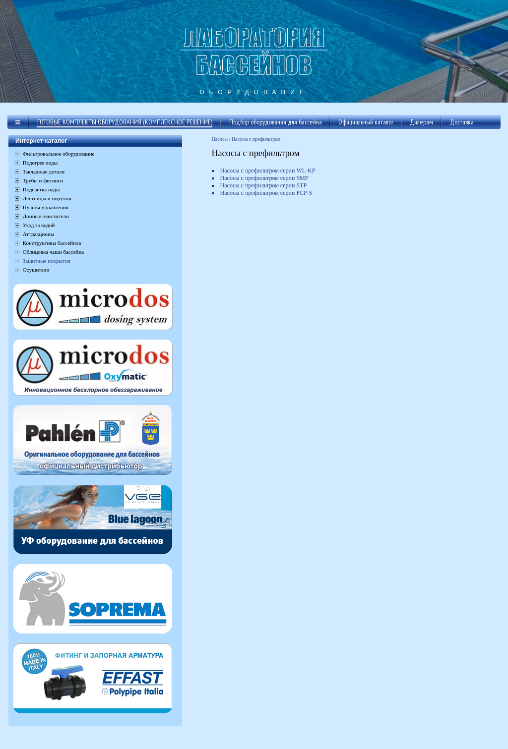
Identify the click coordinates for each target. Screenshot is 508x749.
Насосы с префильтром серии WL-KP (268, 170)
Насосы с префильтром (256, 139)
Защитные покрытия (46, 261)
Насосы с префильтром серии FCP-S (266, 192)
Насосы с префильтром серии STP (263, 185)
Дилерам (421, 121)
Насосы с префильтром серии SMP (264, 177)
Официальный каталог (365, 121)
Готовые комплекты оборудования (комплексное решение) (124, 121)
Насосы (220, 139)
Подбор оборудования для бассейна (275, 121)
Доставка (462, 121)
